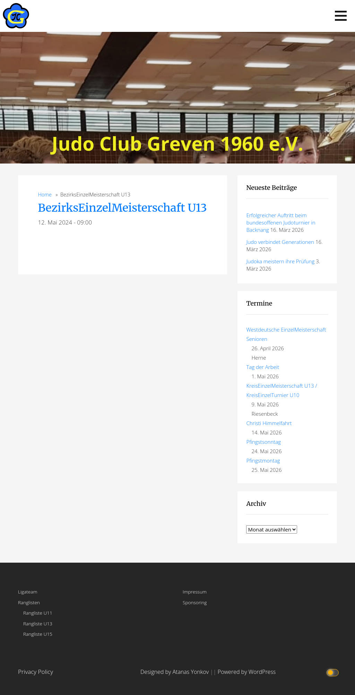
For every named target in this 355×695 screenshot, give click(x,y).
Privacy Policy (35, 672)
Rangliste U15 (37, 634)
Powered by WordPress (247, 672)
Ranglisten (29, 602)
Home (45, 194)
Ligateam (27, 591)
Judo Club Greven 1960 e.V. (177, 143)
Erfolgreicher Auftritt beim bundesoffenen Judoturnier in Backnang (280, 222)
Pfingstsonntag (263, 441)
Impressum (195, 591)
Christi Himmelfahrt (269, 423)
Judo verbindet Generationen (280, 241)
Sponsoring (195, 602)
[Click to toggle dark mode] (333, 672)
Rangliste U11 (37, 612)
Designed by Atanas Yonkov (175, 672)
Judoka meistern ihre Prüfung (280, 261)
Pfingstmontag (263, 460)
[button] (341, 15)
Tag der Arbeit (262, 366)
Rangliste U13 (37, 623)
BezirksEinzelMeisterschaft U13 (122, 208)
